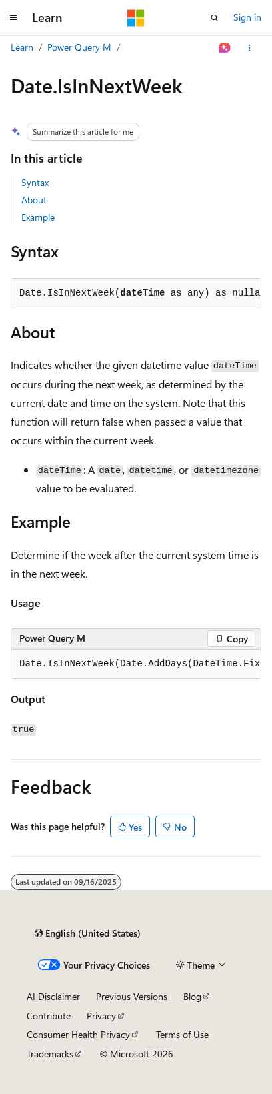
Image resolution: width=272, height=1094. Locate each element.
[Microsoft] (136, 18)
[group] (136, 664)
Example (38, 217)
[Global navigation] (13, 18)
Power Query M (79, 47)
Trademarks (50, 1053)
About (34, 199)
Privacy (101, 1015)
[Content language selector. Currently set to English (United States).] (88, 933)
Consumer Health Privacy (78, 1034)
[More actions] (249, 48)
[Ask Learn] (225, 48)
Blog (192, 996)
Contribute (49, 1015)
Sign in (247, 17)
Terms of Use (182, 1034)
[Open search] (214, 18)
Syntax (35, 182)
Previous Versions (131, 996)
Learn (22, 47)
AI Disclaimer (53, 996)
